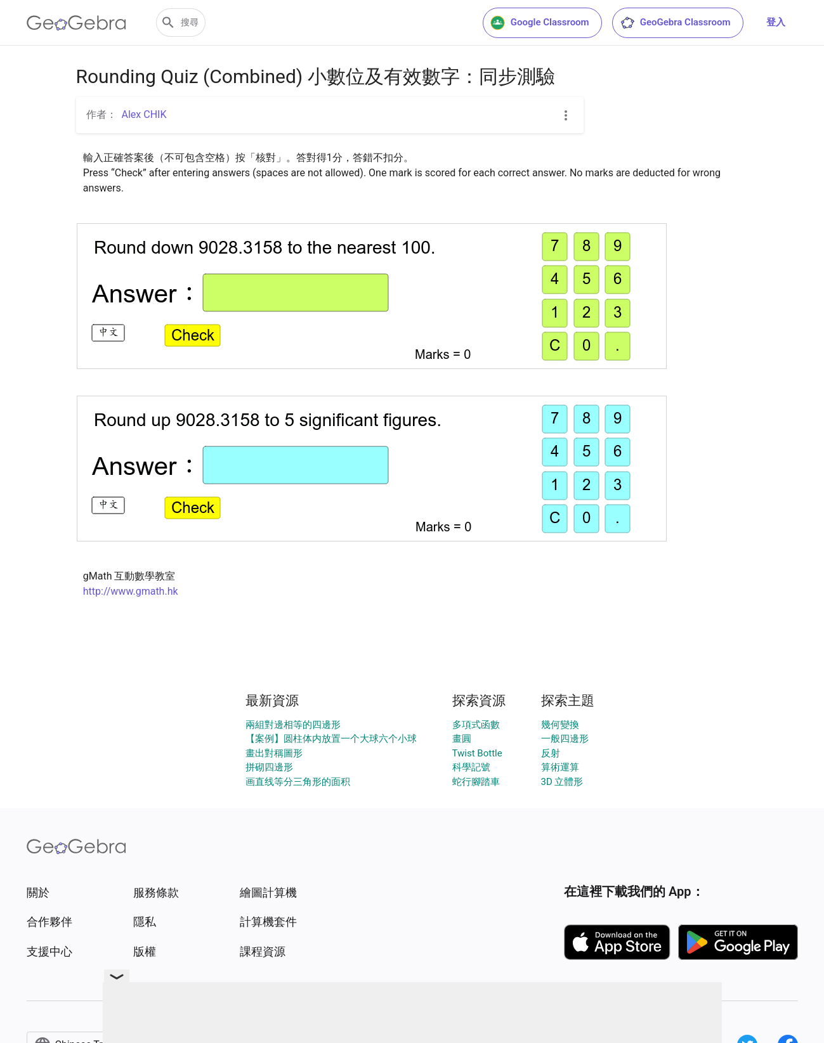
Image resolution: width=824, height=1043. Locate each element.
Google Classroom (539, 22)
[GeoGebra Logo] (76, 22)
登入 (775, 22)
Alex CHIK (144, 114)
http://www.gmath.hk (130, 591)
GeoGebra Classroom (675, 22)
